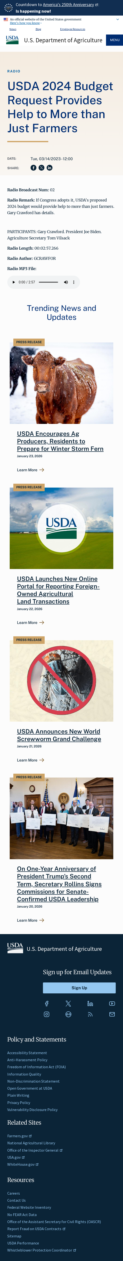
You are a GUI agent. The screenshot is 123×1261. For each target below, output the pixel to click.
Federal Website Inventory (29, 1207)
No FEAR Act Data (22, 1214)
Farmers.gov (19, 1135)
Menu (115, 40)
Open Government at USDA (29, 1088)
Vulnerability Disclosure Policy (32, 1109)
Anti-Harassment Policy (27, 1059)
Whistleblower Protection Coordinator (41, 1250)
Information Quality (24, 1074)
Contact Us (16, 1200)
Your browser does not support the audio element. (43, 282)
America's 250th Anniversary (70, 4)
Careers (13, 1193)
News (12, 29)
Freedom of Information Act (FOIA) (36, 1066)
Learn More (27, 470)
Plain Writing (18, 1095)
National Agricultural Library (31, 1142)
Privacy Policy (18, 1102)
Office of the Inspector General (35, 1150)
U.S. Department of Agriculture (63, 40)
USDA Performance (23, 1243)
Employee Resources (72, 29)
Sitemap (14, 1236)
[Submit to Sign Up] (79, 987)
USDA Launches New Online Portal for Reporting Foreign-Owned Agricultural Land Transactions (58, 590)
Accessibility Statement (27, 1052)
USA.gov (16, 1157)
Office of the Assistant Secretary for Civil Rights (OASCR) (54, 1221)
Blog (38, 29)
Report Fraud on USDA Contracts (36, 1228)
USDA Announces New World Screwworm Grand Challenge (59, 735)
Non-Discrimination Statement (33, 1081)
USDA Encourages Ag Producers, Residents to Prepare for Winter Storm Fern (60, 441)
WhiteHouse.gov (23, 1164)
